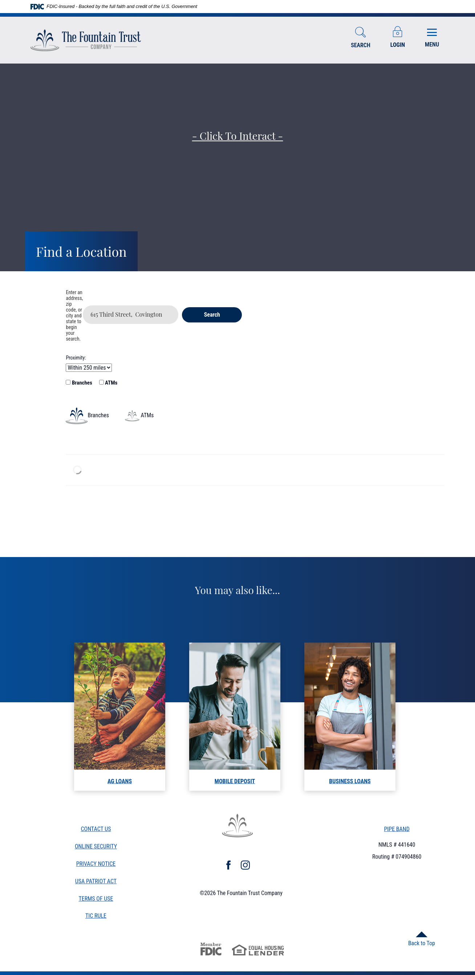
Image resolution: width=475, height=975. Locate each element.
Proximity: (76, 358)
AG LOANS (119, 793)
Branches (79, 382)
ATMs (108, 382)
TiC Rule (95, 918)
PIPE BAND (397, 829)
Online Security (96, 848)
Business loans (349, 793)
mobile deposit (235, 793)
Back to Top (421, 943)
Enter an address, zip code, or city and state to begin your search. (74, 315)
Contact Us (96, 831)
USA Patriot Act (96, 883)
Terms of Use (95, 900)
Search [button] (212, 314)
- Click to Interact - (237, 135)
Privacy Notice (96, 865)
